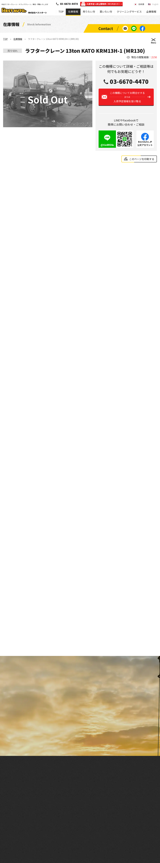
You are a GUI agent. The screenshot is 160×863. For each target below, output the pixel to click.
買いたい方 (106, 11)
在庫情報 (73, 11)
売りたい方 (89, 11)
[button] (53, 123)
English (155, 4)
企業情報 (151, 11)
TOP (61, 11)
